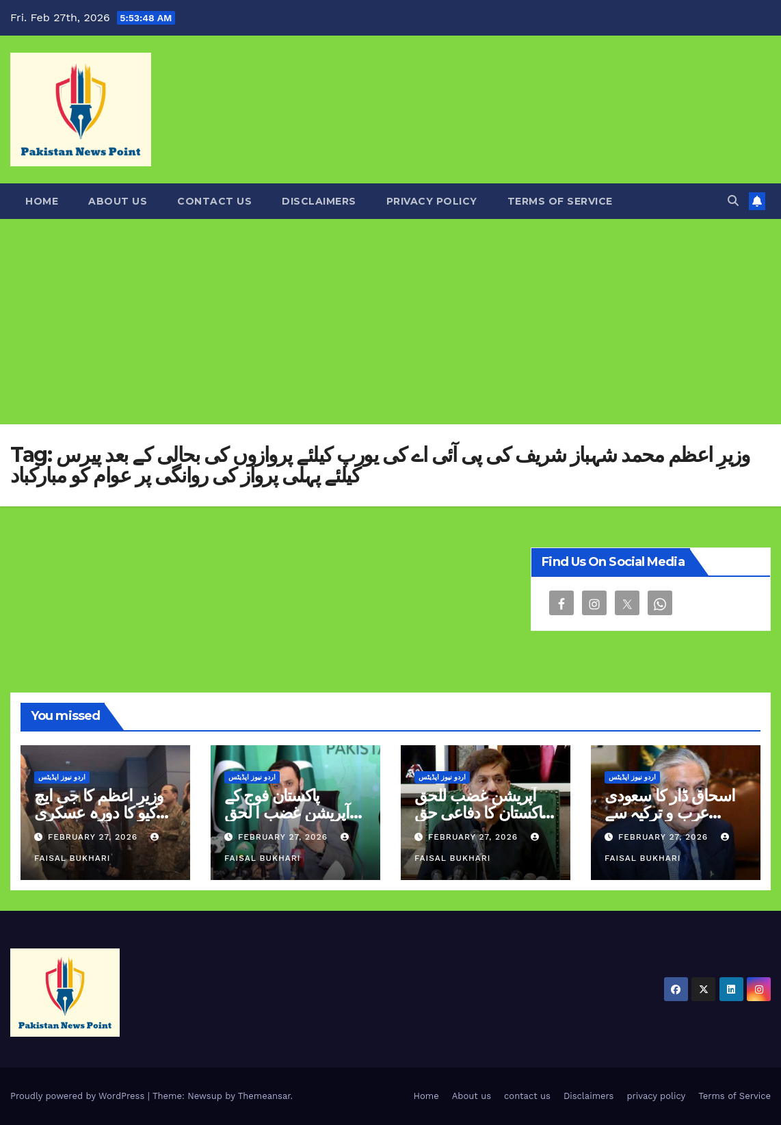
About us (117, 201)
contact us (214, 201)
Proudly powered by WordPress (79, 1096)
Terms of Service (560, 201)
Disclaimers (319, 201)
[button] (733, 200)
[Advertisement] (390, 321)
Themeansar (264, 1096)
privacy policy (431, 201)
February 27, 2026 (94, 837)
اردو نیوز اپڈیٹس (61, 777)
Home (41, 201)
